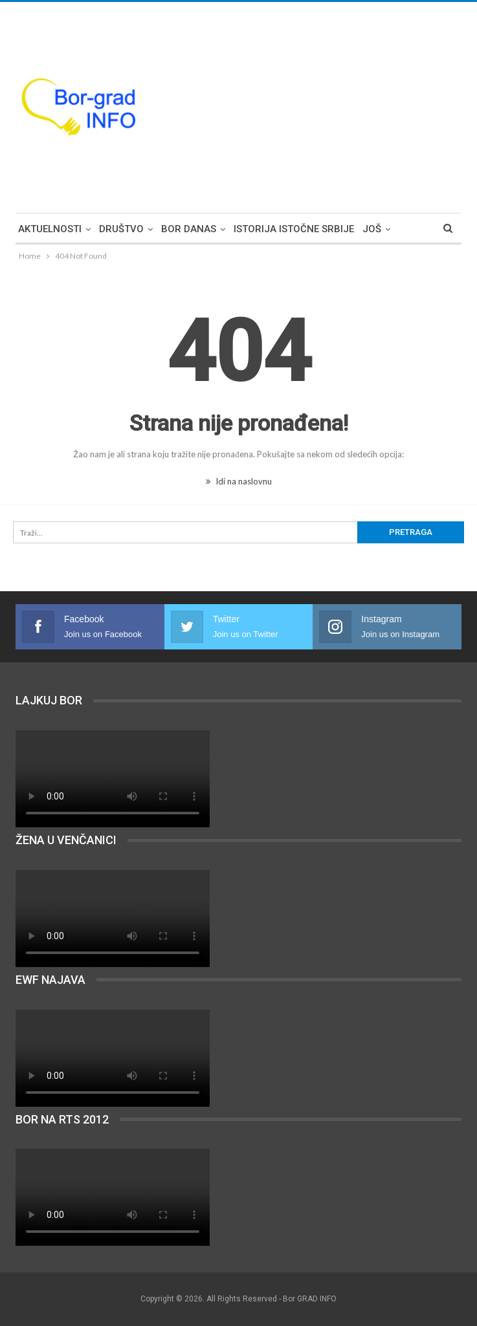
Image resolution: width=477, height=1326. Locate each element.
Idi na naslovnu (239, 481)
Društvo (121, 229)
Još (371, 229)
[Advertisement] (352, 105)
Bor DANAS (188, 229)
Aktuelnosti (50, 229)
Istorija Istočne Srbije (294, 229)
